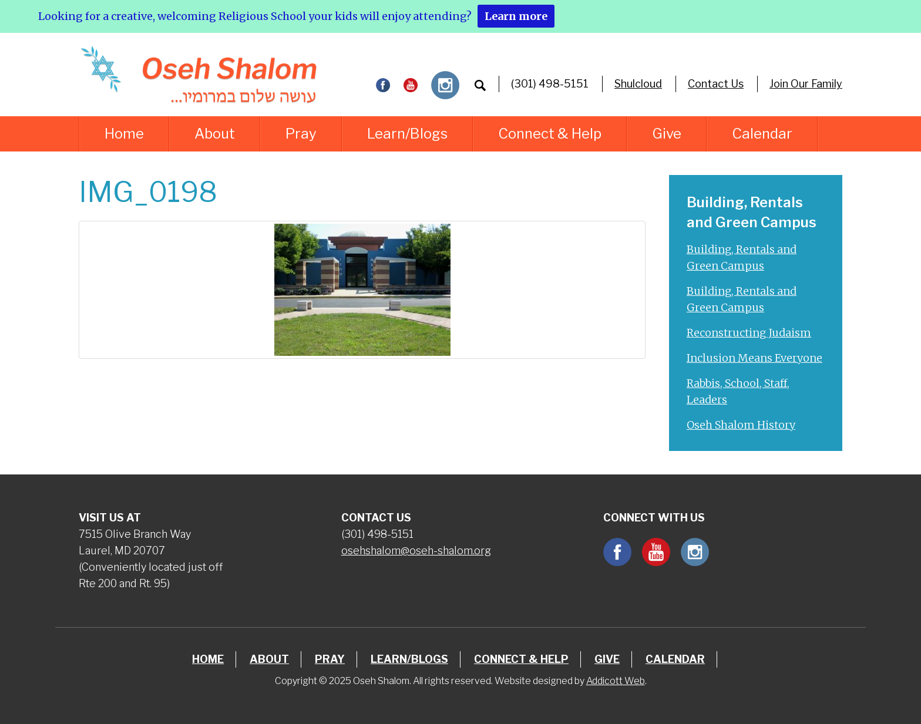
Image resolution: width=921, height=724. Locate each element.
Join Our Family (805, 84)
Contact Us (716, 84)
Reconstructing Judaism (749, 332)
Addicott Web (615, 680)
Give (666, 133)
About (214, 133)
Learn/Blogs (407, 133)
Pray (301, 133)
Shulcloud (638, 84)
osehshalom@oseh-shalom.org (416, 550)
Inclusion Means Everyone (754, 358)
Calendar (762, 133)
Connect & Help (549, 133)
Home (124, 133)
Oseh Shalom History (741, 425)
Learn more (516, 16)
